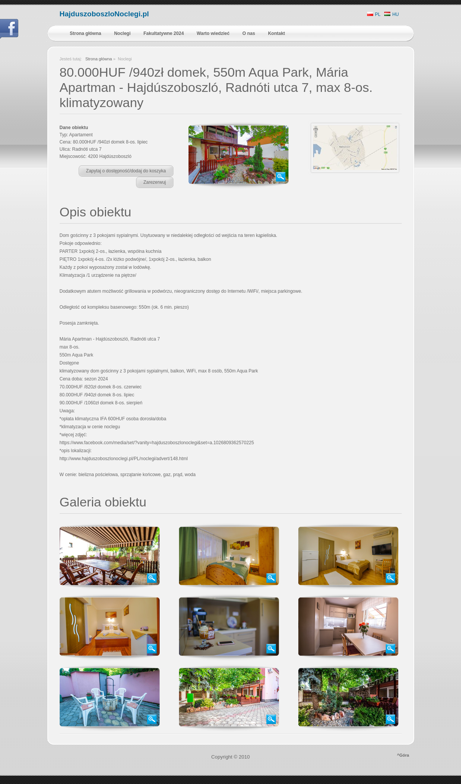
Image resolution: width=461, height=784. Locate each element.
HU (391, 14)
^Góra (403, 755)
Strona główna (98, 59)
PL (374, 14)
